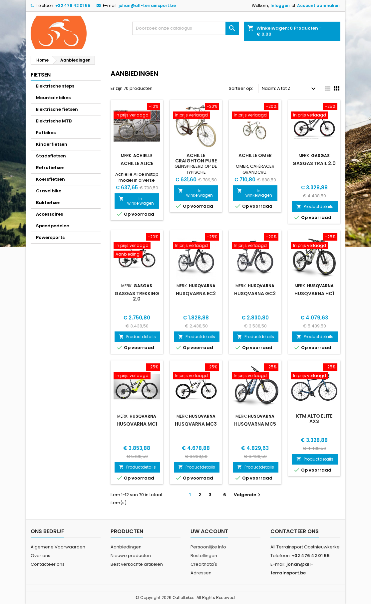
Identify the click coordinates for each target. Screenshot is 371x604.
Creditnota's (203, 564)
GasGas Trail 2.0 (314, 163)
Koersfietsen (50, 179)
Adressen (200, 573)
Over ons (40, 555)
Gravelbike (48, 191)
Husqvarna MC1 (137, 424)
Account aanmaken (318, 5)
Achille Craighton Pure (196, 158)
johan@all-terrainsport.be (147, 5)
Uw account (209, 531)
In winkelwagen (136, 201)
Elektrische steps (55, 86)
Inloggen (280, 5)
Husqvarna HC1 (314, 293)
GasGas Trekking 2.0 (137, 296)
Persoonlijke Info (208, 547)
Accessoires (49, 214)
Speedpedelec (52, 226)
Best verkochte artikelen (137, 564)
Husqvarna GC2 (255, 293)
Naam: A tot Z (289, 89)
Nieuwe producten (131, 555)
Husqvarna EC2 (196, 293)
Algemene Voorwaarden (58, 547)
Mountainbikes (53, 98)
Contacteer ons (48, 564)
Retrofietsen (50, 167)
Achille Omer (255, 155)
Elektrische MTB (54, 121)
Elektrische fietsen (57, 109)
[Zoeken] (185, 28)
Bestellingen (203, 555)
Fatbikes (46, 132)
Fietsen (41, 75)
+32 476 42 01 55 (72, 5)
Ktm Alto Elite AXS (314, 419)
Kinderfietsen (51, 144)
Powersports (50, 237)
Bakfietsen (48, 202)
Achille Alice (137, 163)
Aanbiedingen (126, 547)
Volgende (248, 495)
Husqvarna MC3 (196, 424)
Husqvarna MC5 (255, 424)
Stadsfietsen (51, 156)
